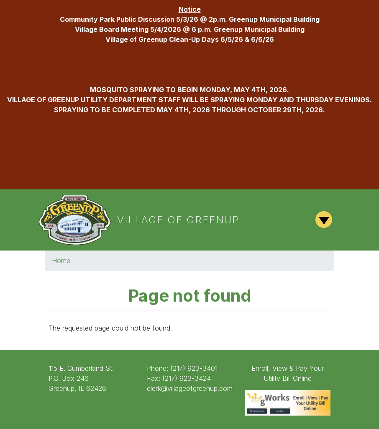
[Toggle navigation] (324, 220)
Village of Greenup (178, 220)
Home (61, 260)
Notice (190, 9)
